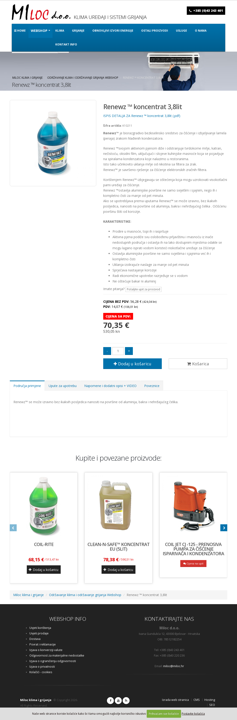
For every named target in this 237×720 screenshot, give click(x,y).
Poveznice (151, 386)
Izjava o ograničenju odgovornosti (52, 661)
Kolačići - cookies (40, 672)
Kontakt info (66, 44)
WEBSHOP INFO (67, 618)
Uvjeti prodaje (39, 633)
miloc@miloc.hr (173, 666)
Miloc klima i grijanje (27, 77)
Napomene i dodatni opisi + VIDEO (110, 386)
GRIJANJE (78, 31)
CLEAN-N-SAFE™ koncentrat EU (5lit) (118, 546)
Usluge (181, 31)
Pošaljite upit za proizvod (143, 289)
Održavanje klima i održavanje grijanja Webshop (82, 77)
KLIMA (59, 31)
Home (20, 31)
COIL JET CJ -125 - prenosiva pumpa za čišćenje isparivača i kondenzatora (193, 549)
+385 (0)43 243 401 (208, 10)
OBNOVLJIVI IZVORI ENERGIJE (112, 31)
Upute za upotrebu (63, 386)
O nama (200, 31)
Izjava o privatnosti (42, 667)
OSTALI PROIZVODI (154, 31)
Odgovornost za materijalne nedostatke (56, 655)
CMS (196, 700)
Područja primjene (27, 386)
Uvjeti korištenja (40, 628)
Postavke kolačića (193, 714)
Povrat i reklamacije (42, 644)
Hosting (209, 700)
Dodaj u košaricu (132, 363)
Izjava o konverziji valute (45, 650)
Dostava (35, 639)
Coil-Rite (43, 544)
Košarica (198, 363)
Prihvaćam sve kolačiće (164, 714)
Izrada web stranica (175, 700)
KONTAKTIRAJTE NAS (169, 618)
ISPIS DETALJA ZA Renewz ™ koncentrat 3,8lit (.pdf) (141, 116)
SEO (212, 705)
